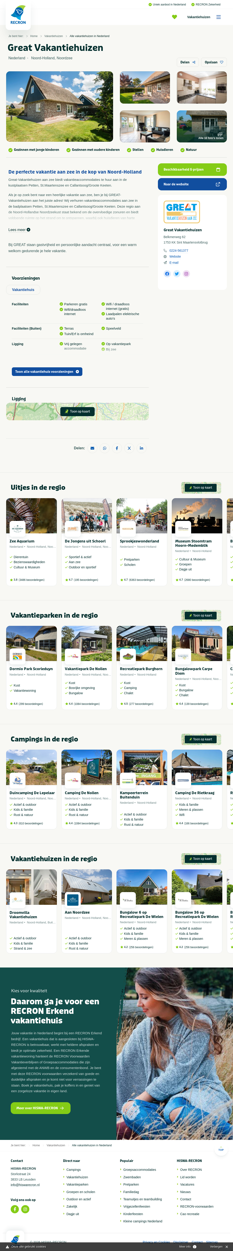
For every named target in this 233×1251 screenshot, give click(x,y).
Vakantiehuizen (205, 17)
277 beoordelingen (141, 704)
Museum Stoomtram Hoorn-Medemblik (193, 543)
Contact (185, 1199)
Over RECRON (191, 1169)
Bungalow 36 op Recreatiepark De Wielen (197, 914)
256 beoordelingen (141, 947)
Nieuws (185, 1192)
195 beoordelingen (86, 580)
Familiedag (131, 1192)
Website (175, 256)
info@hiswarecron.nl (25, 1185)
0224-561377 (179, 250)
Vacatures (187, 1184)
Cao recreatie (189, 1214)
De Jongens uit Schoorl (85, 541)
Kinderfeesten (133, 1214)
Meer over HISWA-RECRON (40, 1108)
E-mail (174, 262)
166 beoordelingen (196, 823)
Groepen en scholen (80, 1192)
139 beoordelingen (196, 704)
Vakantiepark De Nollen (86, 669)
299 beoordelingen (31, 704)
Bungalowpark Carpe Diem (193, 671)
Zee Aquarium (22, 541)
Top (221, 1148)
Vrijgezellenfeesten (136, 1206)
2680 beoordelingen (197, 580)
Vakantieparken (77, 1184)
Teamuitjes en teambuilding (142, 1199)
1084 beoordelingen (87, 704)
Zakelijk (71, 1206)
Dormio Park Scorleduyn (31, 669)
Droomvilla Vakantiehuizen (23, 914)
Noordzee (54, 546)
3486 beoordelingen (32, 580)
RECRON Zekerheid (205, 4)
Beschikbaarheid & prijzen (192, 169)
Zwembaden (132, 1177)
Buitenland (54, 922)
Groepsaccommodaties (139, 1169)
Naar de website (192, 184)
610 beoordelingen (31, 823)
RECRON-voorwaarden (196, 1206)
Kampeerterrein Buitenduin (134, 795)
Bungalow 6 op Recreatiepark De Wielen (141, 914)
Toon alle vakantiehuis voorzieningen (47, 372)
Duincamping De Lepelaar (32, 793)
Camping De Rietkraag (194, 793)
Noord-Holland (36, 546)
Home (34, 36)
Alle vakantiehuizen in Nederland (89, 36)
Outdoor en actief (78, 1199)
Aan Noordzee (77, 912)
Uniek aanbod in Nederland (167, 4)
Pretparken (131, 1184)
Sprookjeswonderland (139, 541)
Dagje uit (72, 1214)
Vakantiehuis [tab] (23, 290)
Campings (73, 1169)
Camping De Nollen (82, 793)
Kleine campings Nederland (142, 1221)
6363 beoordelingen (142, 580)
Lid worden (188, 1177)
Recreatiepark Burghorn (141, 669)
